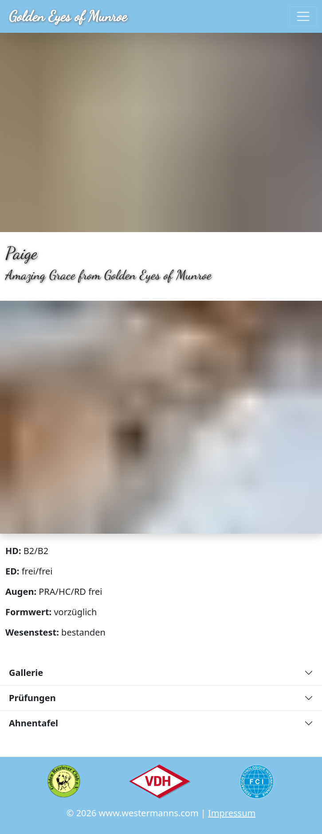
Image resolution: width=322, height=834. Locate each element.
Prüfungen (32, 698)
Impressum (231, 813)
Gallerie (26, 673)
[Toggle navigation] (303, 17)
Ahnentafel (33, 723)
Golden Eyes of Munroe (68, 16)
